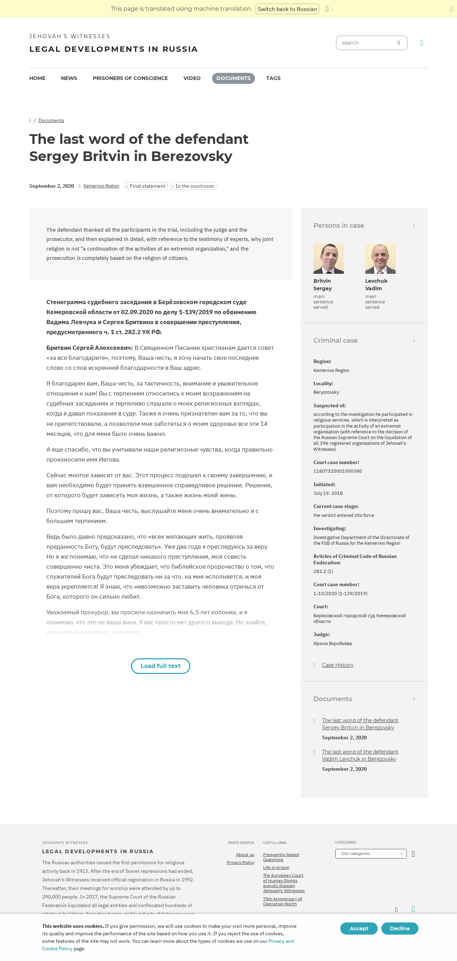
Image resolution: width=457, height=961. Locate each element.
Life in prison (276, 867)
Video (192, 78)
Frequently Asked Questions (281, 857)
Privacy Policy (240, 862)
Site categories (355, 853)
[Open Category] (413, 854)
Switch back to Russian (287, 8)
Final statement (147, 186)
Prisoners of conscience (130, 78)
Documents (233, 78)
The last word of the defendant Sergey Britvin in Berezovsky (360, 724)
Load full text (161, 666)
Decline (400, 928)
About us (245, 854)
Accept (359, 928)
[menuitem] (37, 78)
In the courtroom (195, 186)
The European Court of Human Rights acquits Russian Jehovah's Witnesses (284, 883)
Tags (273, 78)
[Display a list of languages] (329, 9)
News (69, 78)
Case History (337, 665)
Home (37, 78)
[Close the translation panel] (451, 9)
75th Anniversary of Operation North (282, 901)
